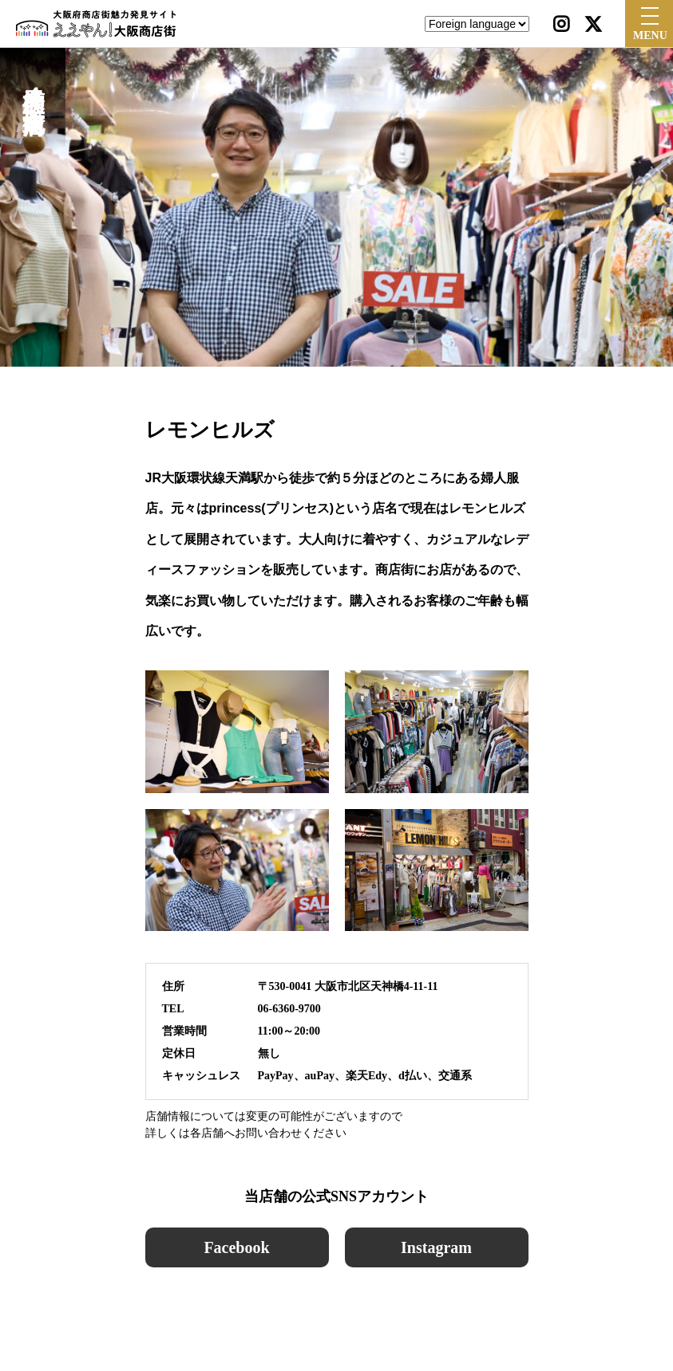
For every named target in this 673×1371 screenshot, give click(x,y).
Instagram (436, 1247)
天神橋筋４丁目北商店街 (33, 83)
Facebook (236, 1247)
